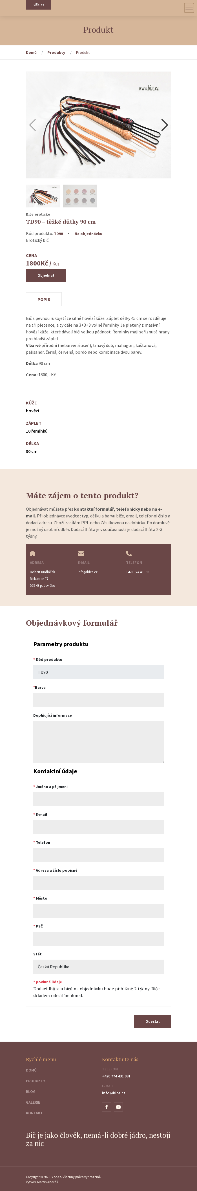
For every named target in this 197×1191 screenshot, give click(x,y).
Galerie (33, 1102)
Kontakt (34, 1112)
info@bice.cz (113, 1092)
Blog (31, 1091)
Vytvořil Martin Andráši (42, 1182)
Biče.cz (38, 4)
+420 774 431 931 (116, 1076)
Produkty (56, 52)
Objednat (45, 275)
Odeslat (152, 1021)
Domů (31, 52)
